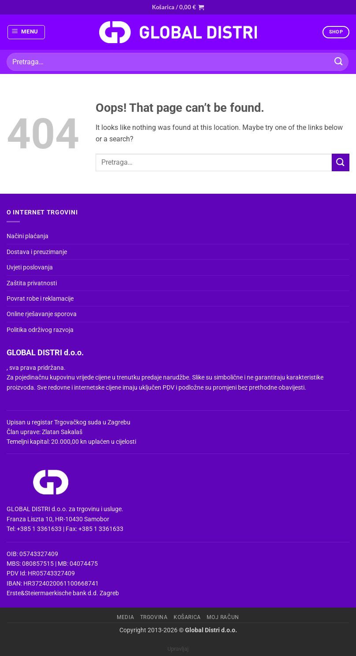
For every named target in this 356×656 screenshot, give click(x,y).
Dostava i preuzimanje (37, 251)
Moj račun (223, 617)
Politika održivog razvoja (40, 329)
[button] (178, 7)
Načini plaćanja (27, 236)
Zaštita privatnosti (32, 283)
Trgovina (154, 617)
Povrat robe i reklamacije (40, 298)
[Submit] (339, 61)
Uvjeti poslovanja (30, 267)
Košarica (187, 617)
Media (125, 617)
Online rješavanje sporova (42, 313)
